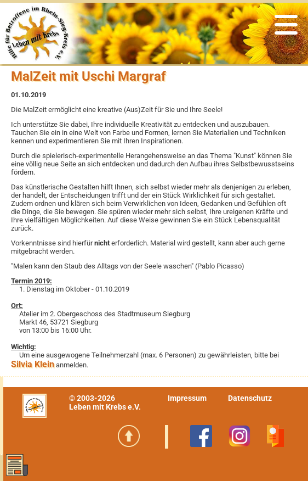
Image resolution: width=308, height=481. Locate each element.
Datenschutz (250, 398)
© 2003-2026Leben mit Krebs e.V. (105, 402)
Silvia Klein (32, 364)
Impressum (187, 398)
